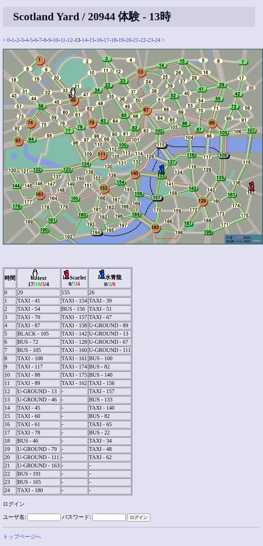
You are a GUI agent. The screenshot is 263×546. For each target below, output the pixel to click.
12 (70, 40)
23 (150, 40)
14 (84, 40)
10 (55, 40)
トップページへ (22, 536)
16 (99, 40)
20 (128, 40)
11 (62, 40)
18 (113, 40)
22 (143, 40)
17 (106, 40)
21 (135, 40)
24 (157, 40)
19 (121, 40)
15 (92, 40)
